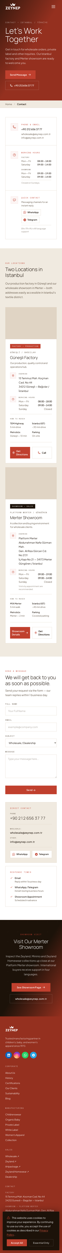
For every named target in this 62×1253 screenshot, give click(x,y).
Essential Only (41, 1242)
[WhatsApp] (31, 212)
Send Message (20, 74)
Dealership (11, 1176)
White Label (11, 1129)
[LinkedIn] (8, 1055)
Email (8, 720)
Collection (11, 1140)
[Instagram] (17, 1055)
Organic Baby (12, 1119)
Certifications (12, 1083)
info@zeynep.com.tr (32, 137)
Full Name (11, 704)
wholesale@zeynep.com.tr (36, 134)
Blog (7, 1098)
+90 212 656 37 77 (22, 85)
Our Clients (11, 1088)
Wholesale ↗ (12, 1156)
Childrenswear (13, 1114)
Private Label (12, 1124)
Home (8, 104)
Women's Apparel (14, 1134)
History (9, 1077)
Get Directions (20, 453)
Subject (10, 736)
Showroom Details (20, 633)
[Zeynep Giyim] (12, 7)
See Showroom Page (31, 987)
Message (10, 751)
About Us (10, 1072)
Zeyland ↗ (10, 1161)
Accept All (17, 1242)
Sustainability (12, 1093)
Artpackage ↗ (13, 1166)
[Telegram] (30, 220)
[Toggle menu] (53, 6)
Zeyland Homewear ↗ (17, 1171)
